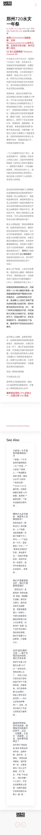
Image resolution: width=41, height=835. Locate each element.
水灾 (20, 31)
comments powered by (17, 426)
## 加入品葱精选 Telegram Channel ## (19, 52)
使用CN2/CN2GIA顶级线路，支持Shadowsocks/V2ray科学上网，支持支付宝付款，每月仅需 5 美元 (20, 42)
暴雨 (32, 29)
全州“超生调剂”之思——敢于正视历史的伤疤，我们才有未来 (20, 654)
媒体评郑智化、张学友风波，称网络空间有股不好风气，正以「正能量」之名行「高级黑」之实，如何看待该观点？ (20, 732)
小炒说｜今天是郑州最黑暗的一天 (20, 453)
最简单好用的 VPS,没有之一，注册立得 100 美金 (18, 394)
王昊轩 (11, 29)
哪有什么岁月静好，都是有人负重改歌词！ (20, 516)
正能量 (12, 31)
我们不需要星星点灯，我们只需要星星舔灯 (20, 583)
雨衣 (17, 31)
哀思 (8, 31)
